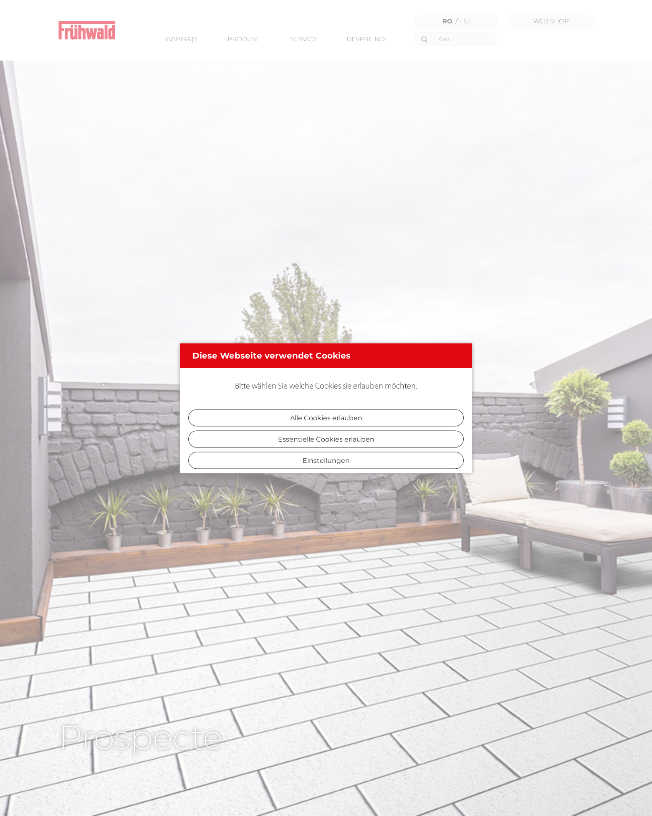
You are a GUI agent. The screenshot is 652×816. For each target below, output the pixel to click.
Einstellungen (326, 460)
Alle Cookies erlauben (326, 418)
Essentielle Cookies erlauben (326, 439)
